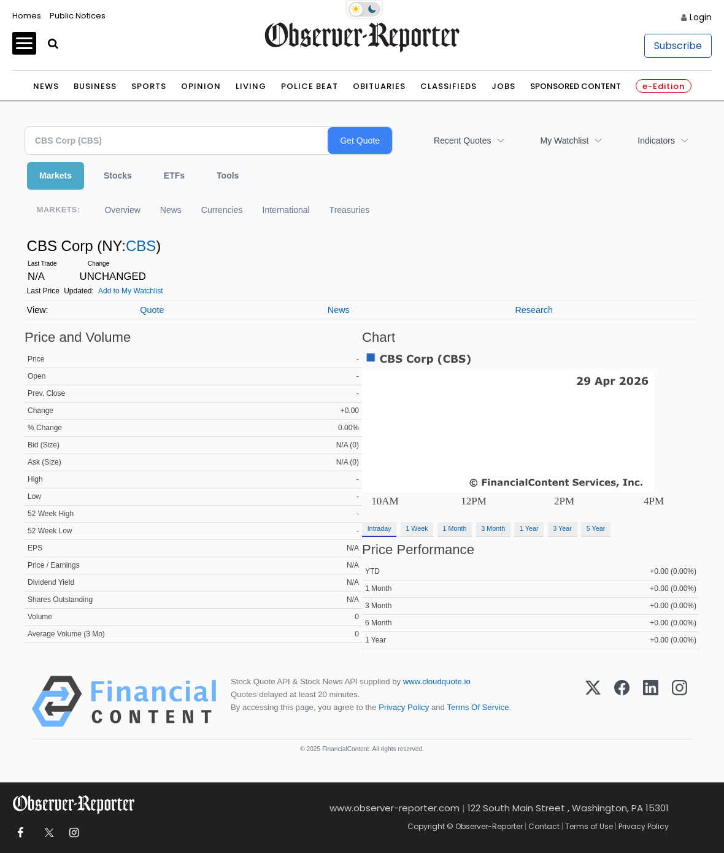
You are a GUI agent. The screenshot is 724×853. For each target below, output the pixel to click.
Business (95, 86)
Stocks (118, 175)
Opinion (201, 86)
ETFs (174, 175)
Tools (228, 175)
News (46, 86)
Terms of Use (589, 826)
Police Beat (309, 86)
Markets (55, 175)
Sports (148, 86)
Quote (152, 310)
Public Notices (78, 15)
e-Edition (663, 86)
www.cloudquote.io (437, 681)
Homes (26, 15)
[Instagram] (679, 701)
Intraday (379, 528)
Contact (544, 826)
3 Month (493, 528)
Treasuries (349, 210)
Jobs (503, 86)
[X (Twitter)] (593, 701)
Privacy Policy (404, 707)
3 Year (562, 528)
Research (534, 310)
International (286, 210)
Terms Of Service (478, 707)
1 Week (417, 528)
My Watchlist (564, 140)
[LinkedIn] (650, 701)
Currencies (222, 210)
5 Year (596, 528)
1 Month (455, 528)
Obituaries (379, 86)
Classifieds (448, 86)
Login (701, 17)
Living (251, 86)
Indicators (656, 140)
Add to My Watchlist (130, 291)
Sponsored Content (575, 86)
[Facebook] (621, 701)
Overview (122, 210)
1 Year (529, 528)
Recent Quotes (462, 140)
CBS (141, 245)
